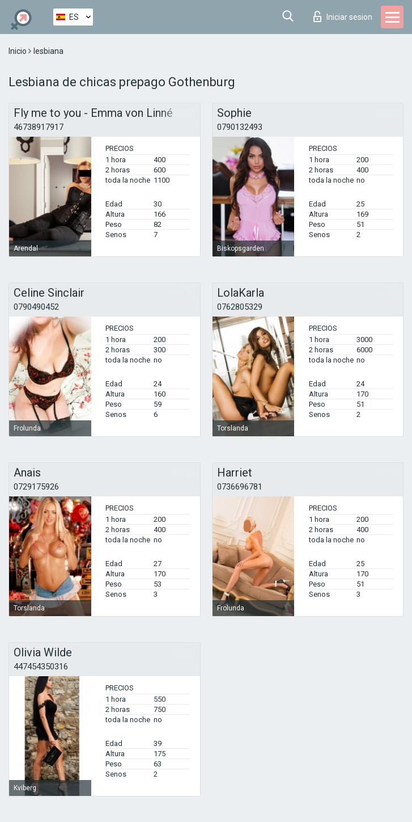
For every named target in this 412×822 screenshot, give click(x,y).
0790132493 (239, 127)
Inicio (18, 51)
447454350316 (41, 666)
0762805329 (239, 307)
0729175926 (36, 487)
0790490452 (36, 307)
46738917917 (38, 127)
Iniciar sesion (342, 16)
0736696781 (239, 487)
